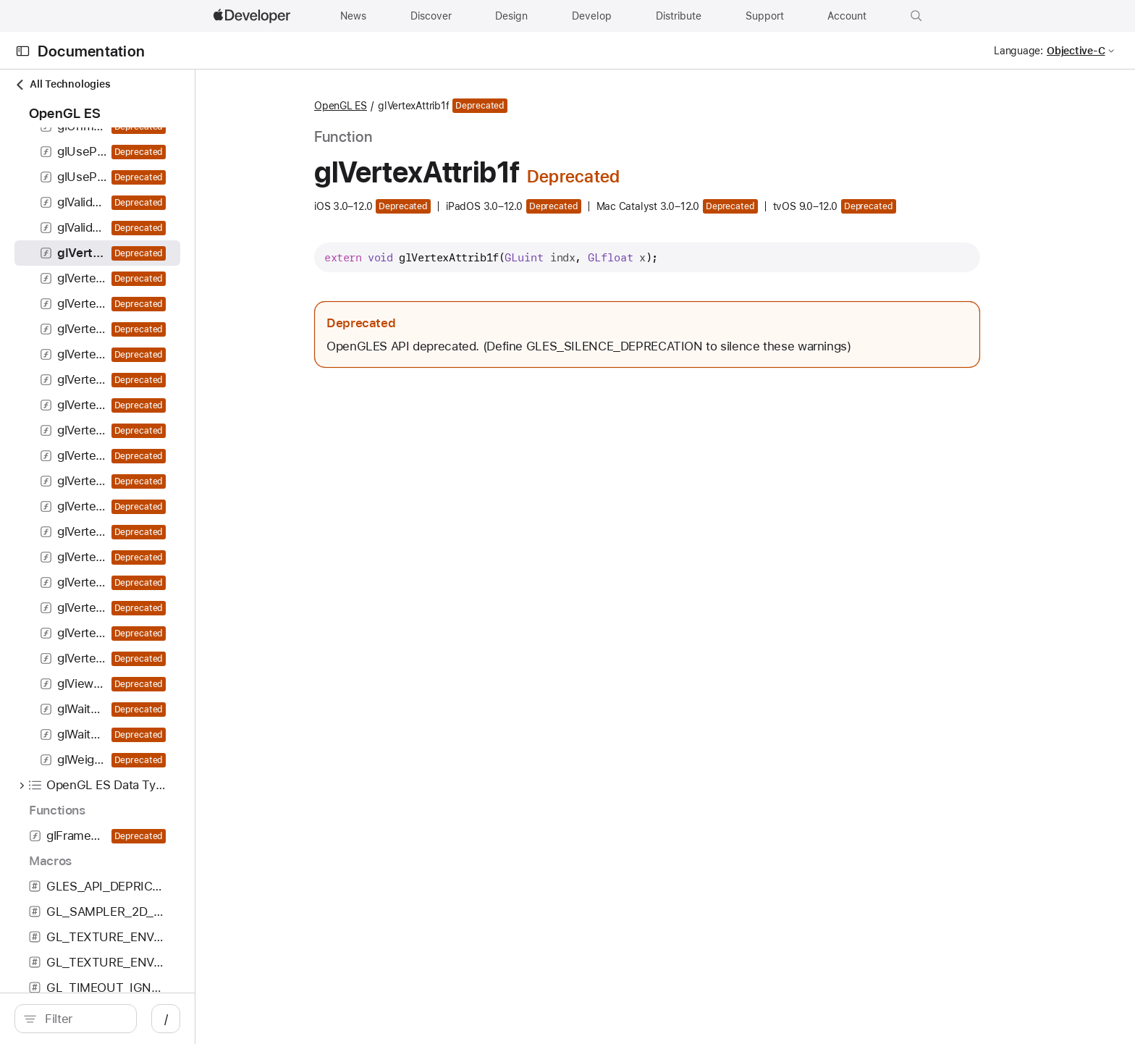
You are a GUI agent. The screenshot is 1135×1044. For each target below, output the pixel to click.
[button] (916, 16)
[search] (174, 1018)
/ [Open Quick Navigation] (364, 1018)
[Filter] (182, 1018)
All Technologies (62, 84)
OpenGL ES (477, 105)
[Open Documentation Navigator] (22, 51)
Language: (1018, 50)
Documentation (91, 51)
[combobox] (182, 1019)
